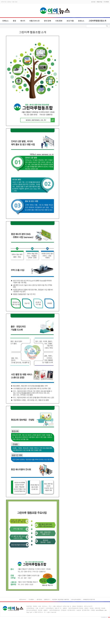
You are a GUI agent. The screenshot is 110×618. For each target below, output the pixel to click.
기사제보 (106, 2)
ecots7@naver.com (101, 610)
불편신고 (47, 599)
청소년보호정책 (76, 599)
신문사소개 (22, 599)
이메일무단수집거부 (89, 599)
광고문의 (39, 599)
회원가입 (99, 2)
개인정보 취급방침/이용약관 (60, 599)
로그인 (93, 2)
